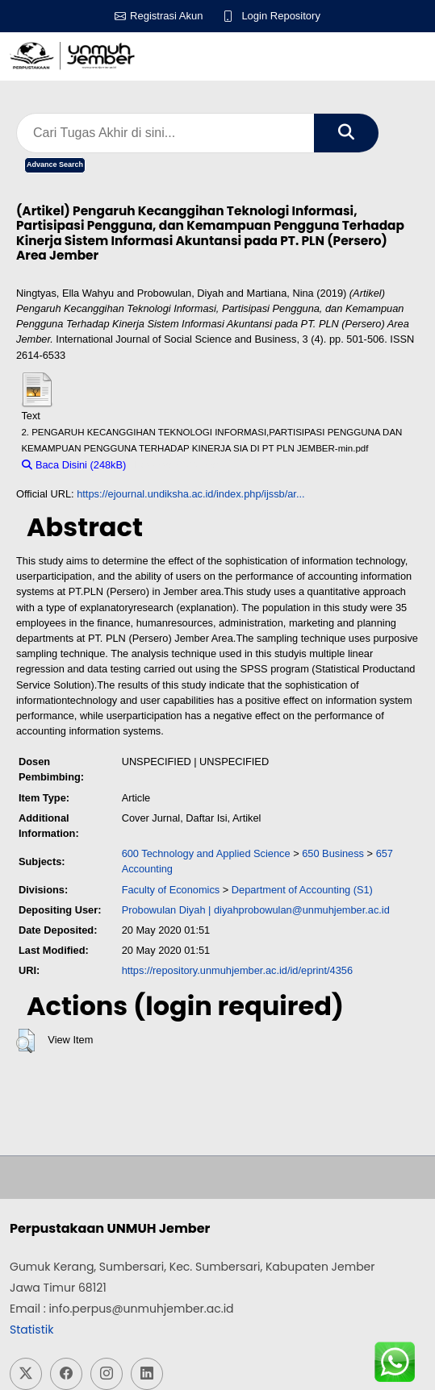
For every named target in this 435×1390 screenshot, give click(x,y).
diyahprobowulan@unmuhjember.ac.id (302, 910)
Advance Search (55, 164)
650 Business (333, 853)
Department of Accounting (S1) (302, 890)
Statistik (31, 1329)
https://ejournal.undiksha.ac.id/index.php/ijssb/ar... (190, 494)
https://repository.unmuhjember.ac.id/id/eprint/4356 (237, 970)
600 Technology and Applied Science (206, 853)
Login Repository (280, 16)
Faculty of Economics (171, 890)
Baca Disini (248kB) (74, 465)
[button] (25, 1041)
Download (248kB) (176, 465)
